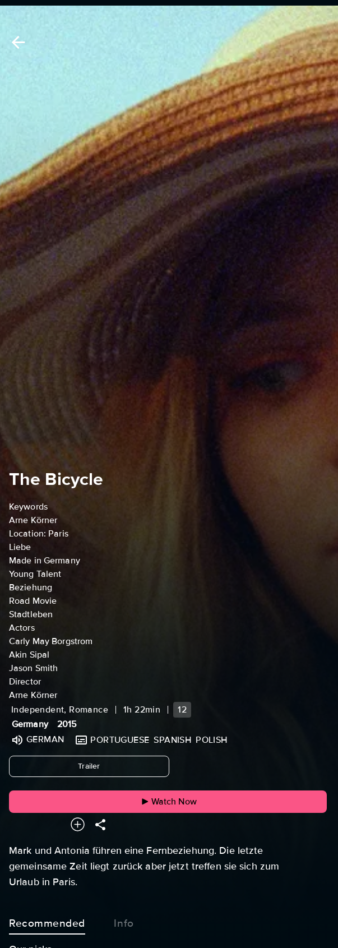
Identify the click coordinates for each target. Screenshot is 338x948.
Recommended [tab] (47, 921)
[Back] (16, 42)
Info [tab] (124, 921)
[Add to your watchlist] (77, 824)
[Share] (100, 824)
